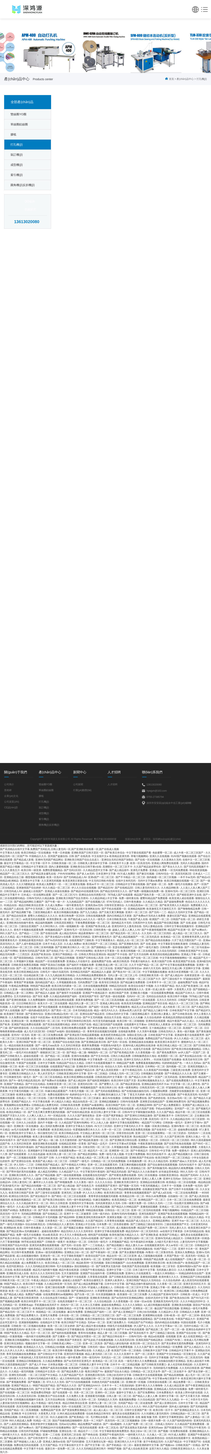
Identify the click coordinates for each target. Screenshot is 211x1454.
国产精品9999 (66, 1217)
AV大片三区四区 (103, 1126)
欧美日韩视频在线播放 (66, 912)
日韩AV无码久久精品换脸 (40, 898)
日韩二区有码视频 (44, 947)
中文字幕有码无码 (38, 1168)
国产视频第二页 (36, 1382)
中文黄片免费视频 (135, 1154)
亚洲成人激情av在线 (54, 1441)
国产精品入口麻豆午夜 (155, 1010)
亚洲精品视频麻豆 (109, 1101)
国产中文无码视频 (93, 1017)
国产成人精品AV (174, 975)
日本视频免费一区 (137, 1161)
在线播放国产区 (23, 1189)
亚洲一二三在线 (51, 1434)
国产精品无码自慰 (116, 1171)
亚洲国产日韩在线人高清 (89, 957)
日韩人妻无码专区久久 (147, 887)
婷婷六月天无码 (152, 968)
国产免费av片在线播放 (54, 1080)
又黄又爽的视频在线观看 (132, 1164)
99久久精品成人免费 (20, 1420)
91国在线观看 (188, 1322)
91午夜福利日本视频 (141, 1241)
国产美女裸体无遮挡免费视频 (177, 1343)
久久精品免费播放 (52, 1361)
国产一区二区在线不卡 (174, 1371)
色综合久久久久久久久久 (127, 1406)
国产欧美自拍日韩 (179, 1297)
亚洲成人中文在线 (85, 1224)
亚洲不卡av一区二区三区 (185, 1220)
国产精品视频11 (115, 1245)
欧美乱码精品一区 (16, 1112)
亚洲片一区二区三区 (136, 912)
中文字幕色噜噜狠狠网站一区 (176, 957)
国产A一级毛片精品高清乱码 (24, 1080)
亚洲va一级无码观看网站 (49, 1252)
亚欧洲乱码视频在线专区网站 (57, 1070)
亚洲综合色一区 (67, 1431)
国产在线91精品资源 (78, 1112)
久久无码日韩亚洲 (21, 1143)
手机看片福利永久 (140, 961)
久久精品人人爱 (101, 1350)
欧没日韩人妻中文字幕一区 (106, 1112)
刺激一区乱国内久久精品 (66, 1259)
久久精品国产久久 (69, 1171)
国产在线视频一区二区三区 (15, 1392)
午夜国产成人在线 (138, 919)
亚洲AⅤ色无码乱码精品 (81, 1178)
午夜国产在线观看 (26, 1063)
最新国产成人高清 (47, 1206)
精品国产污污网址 (152, 1122)
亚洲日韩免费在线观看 (73, 1028)
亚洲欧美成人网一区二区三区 (111, 964)
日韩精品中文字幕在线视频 (130, 884)
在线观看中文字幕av (135, 1024)
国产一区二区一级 (174, 1329)
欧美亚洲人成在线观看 (181, 898)
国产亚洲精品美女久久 (187, 1410)
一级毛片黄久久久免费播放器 (141, 1361)
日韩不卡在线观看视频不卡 (100, 1063)
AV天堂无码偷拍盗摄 (104, 1021)
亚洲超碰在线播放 (122, 1378)
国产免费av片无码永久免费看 (149, 915)
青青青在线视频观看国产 (137, 1192)
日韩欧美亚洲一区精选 (197, 1238)
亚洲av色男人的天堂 (130, 1010)
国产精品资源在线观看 (47, 1147)
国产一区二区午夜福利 (119, 1248)
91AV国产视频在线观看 (183, 856)
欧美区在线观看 (22, 1269)
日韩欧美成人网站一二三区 (66, 1343)
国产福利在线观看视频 (64, 1333)
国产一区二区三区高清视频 (109, 999)
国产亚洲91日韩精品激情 (138, 1115)
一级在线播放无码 (29, 989)
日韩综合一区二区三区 (117, 1210)
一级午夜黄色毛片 (74, 905)
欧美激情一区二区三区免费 (132, 1294)
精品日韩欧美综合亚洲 (31, 905)
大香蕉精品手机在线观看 (120, 1108)
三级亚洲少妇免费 (180, 1070)
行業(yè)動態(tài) (82, 790)
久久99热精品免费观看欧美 (91, 975)
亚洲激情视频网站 (29, 1322)
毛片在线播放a (65, 1266)
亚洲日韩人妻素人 (161, 1014)
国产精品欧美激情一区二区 (93, 1140)
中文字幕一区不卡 (40, 863)
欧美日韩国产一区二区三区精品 (100, 943)
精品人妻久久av (134, 1245)
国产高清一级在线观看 (112, 996)
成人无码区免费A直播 (52, 1126)
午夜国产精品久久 (102, 1189)
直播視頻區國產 (149, 1206)
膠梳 (13, 134)
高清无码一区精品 (195, 1255)
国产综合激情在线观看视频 (162, 1164)
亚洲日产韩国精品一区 (65, 954)
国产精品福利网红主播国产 (29, 901)
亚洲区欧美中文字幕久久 (22, 1133)
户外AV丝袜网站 (66, 873)
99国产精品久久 (12, 1283)
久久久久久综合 (103, 1182)
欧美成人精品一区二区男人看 (93, 1157)
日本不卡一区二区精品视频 (125, 1364)
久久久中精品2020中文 (193, 1301)
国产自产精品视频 (45, 1175)
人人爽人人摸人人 (36, 1115)
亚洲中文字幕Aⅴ (193, 1122)
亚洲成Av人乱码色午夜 (108, 1178)
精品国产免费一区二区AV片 (152, 1227)
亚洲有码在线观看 (155, 1021)
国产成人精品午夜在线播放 (91, 1325)
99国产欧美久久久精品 (16, 1333)
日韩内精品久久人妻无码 (60, 1224)
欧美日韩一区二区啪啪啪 (130, 1021)
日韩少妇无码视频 (147, 1311)
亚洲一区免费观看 (40, 1129)
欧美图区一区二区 (168, 1056)
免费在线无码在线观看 (26, 1445)
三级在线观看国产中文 (176, 1224)
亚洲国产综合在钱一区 (188, 1333)
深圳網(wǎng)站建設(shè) (167, 839)
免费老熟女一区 (28, 1210)
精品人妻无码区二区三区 (98, 1354)
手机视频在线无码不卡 (46, 1304)
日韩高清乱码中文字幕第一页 (111, 1077)
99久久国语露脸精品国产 (13, 1364)
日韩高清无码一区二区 (152, 1087)
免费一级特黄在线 (129, 898)
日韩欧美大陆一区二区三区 (15, 1280)
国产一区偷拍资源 (79, 1297)
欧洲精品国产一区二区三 (151, 1199)
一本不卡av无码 (186, 877)
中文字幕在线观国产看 (138, 852)
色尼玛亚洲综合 (15, 1266)
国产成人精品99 (77, 1080)
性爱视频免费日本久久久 (86, 1129)
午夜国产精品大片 (185, 1318)
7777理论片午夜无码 (194, 1427)
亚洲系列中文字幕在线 (81, 1203)
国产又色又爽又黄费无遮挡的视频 (47, 1112)
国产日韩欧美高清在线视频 (124, 1276)
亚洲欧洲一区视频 (124, 978)
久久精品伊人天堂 (168, 1311)
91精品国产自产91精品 (140, 1322)
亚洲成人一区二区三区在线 (174, 1206)
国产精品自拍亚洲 (16, 915)
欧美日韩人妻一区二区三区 (61, 1154)
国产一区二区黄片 (145, 1354)
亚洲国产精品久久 (21, 1101)
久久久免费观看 (186, 1269)
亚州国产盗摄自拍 (58, 856)
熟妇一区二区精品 (81, 1189)
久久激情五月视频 (10, 1070)
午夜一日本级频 (61, 852)
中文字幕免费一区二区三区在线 (105, 1059)
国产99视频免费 (63, 1182)
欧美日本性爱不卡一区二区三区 (38, 1301)
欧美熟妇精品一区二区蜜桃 (164, 1147)
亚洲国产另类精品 (14, 1084)
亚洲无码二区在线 (71, 1434)
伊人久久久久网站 (92, 1192)
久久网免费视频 (41, 1189)
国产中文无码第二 (35, 908)
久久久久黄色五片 (10, 870)
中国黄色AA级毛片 (111, 1045)
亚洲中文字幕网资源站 (171, 1417)
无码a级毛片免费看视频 (120, 1347)
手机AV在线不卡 (143, 1368)
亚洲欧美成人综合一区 (150, 1290)
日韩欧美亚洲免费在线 (134, 1098)
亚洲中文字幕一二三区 (119, 1269)
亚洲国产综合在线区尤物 (66, 1042)
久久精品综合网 (51, 1059)
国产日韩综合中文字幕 (50, 1354)
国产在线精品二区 (52, 1213)
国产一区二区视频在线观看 (21, 1157)
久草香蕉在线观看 (97, 1276)
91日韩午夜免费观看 (22, 1252)
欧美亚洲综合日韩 (52, 968)
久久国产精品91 (94, 1220)
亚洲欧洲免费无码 (176, 1101)
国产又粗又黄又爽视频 (111, 912)
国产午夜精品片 (139, 1150)
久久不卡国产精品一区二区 (144, 964)
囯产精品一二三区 (29, 933)
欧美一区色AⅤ (54, 877)
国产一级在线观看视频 (68, 1175)
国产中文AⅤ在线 (100, 1056)
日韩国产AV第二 (174, 1340)
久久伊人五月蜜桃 (90, 1304)
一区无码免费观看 (178, 870)
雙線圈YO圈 (18, 114)
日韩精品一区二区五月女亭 (145, 1371)
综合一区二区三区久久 (107, 1119)
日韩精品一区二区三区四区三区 (97, 1315)
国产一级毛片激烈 (148, 947)
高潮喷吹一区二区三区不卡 (117, 866)
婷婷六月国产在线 (81, 1024)
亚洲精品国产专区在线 (155, 1003)
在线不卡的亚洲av (40, 1017)
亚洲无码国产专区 (89, 996)
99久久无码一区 (189, 1171)
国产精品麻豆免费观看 (132, 982)
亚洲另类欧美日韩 (155, 1262)
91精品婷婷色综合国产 (191, 1273)
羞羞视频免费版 (127, 1399)
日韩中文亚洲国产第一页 (138, 1410)
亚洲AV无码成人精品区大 (169, 1238)
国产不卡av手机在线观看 (130, 1329)
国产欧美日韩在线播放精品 (186, 1049)
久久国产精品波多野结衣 (147, 866)
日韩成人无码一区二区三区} (124, 1073)
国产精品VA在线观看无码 (85, 891)
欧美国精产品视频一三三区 (83, 1368)
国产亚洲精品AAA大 (82, 1290)
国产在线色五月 (85, 1185)
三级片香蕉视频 (56, 1098)
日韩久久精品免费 (120, 1056)
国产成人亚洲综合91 (165, 1403)
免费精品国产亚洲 (51, 1410)
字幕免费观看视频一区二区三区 (92, 922)
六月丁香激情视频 (10, 1241)
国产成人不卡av (38, 1364)
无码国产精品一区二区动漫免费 (135, 1403)
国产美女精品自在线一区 (193, 1056)
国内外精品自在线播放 (167, 1322)
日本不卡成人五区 (52, 943)
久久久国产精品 (165, 1112)
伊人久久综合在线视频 (84, 887)
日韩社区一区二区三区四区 (174, 1140)
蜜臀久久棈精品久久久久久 (42, 915)
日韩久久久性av (17, 1168)
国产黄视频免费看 (16, 1382)
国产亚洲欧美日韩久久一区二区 (72, 947)
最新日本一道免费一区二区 (60, 1448)
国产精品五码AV (161, 1049)
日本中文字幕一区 (188, 1403)
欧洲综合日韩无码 (19, 1196)
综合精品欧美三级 (33, 975)
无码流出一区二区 (111, 1357)
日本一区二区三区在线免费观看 (184, 1199)
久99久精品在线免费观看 (70, 1413)
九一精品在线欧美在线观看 (19, 1045)
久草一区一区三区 (111, 1129)
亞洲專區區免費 (115, 1273)
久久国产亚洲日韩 (174, 1136)
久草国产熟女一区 (174, 1255)
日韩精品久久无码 (76, 1287)
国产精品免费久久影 (72, 1371)
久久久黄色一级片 (84, 1182)
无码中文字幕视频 (159, 1357)
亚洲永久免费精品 (185, 1252)
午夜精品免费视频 (19, 985)
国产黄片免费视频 (103, 978)
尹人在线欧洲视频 (81, 989)
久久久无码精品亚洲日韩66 (40, 1266)
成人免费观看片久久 (32, 1262)
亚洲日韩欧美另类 (48, 1238)
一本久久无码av (192, 1063)
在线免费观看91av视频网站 (58, 1294)
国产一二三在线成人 (94, 1245)
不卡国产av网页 (139, 1028)
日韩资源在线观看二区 (159, 1382)
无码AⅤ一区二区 (136, 996)
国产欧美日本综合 (115, 852)
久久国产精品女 (173, 1441)
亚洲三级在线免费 (55, 1287)
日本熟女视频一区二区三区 (63, 1364)
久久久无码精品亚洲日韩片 (91, 1448)
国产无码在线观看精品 (107, 1091)
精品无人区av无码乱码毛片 (146, 1006)
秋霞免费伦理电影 (41, 1392)
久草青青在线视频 (114, 1220)
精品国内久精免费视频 (181, 1168)
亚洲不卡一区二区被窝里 (77, 1213)
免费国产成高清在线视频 (53, 1368)
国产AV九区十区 (200, 1297)
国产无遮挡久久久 (69, 1108)
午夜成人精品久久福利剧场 (46, 1280)
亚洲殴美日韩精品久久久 (22, 1073)
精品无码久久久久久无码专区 (77, 1231)
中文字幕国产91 (192, 1441)
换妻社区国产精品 (177, 915)
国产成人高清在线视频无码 (55, 989)
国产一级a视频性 (112, 1424)
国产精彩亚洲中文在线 (189, 894)
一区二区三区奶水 (176, 1133)
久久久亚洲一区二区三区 (20, 1108)
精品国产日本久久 (185, 992)
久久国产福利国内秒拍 (179, 1420)
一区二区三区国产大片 (148, 978)
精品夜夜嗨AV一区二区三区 (94, 933)
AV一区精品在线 (57, 1115)
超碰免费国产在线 (101, 961)
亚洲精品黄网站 (161, 1220)
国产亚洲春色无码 (129, 943)
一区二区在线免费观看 (185, 1192)
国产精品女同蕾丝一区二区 (86, 1336)
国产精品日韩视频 (64, 957)
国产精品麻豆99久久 (15, 1438)
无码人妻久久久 (177, 1227)
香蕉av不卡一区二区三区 (100, 884)
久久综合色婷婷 (153, 1017)
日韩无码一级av (96, 1347)
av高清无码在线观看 (34, 919)
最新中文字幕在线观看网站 (125, 1122)
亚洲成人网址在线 (110, 1003)
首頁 (171, 79)
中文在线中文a (100, 856)
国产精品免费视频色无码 (20, 1389)
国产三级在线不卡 (172, 978)
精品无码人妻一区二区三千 (83, 1003)
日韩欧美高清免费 (70, 1105)
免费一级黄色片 (180, 1150)
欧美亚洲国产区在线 (184, 961)
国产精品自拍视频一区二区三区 (38, 1185)
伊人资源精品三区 (136, 1168)
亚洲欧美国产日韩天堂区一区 (87, 852)
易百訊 (147, 839)
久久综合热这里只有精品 (53, 1297)
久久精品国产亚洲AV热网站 (74, 1122)
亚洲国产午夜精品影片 (95, 992)
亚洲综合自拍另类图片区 (92, 894)
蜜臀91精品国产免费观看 (154, 898)
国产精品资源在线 (130, 1084)
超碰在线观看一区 (33, 1056)
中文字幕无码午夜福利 (21, 1147)
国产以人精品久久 (194, 1347)
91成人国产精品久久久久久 (117, 1049)
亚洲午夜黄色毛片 (102, 936)
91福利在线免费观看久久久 (129, 989)
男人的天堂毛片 (46, 1073)
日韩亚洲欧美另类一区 (151, 975)
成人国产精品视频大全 (180, 1154)
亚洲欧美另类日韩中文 (126, 1182)
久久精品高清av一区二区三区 (141, 905)
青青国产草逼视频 (24, 982)
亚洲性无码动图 (17, 1375)
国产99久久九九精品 (167, 1399)
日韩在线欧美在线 (102, 1406)
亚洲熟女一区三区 (148, 1140)
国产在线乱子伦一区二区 (60, 950)
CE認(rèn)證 (11, 807)
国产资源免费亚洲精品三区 (77, 1410)
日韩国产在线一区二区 (183, 919)
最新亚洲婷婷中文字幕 (146, 1445)
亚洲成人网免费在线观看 (165, 863)
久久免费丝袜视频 (19, 1017)
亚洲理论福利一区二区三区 (139, 1238)
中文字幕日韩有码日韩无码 (76, 1021)
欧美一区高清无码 (140, 863)
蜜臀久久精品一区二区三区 (21, 1119)
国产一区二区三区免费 (128, 1315)
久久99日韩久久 (49, 926)
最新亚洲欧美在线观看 (45, 1143)
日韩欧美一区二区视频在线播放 (28, 1325)
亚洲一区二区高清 (92, 1343)
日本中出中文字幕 (114, 1283)
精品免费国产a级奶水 (90, 1424)
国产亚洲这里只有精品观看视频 (81, 1035)
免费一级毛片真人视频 (111, 1154)
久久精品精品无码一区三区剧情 (187, 1119)
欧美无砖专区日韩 (193, 1059)
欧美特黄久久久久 (169, 1276)
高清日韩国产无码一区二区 (120, 1105)
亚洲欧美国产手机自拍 (141, 1157)
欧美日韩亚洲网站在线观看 (79, 1077)
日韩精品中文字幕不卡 (181, 1350)
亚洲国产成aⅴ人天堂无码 (183, 1161)
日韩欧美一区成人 (190, 1294)
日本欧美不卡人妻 (119, 863)
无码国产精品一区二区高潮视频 (21, 1410)
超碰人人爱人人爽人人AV (126, 929)
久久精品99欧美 (170, 887)
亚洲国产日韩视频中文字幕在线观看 (122, 1259)
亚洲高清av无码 (94, 905)
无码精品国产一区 (50, 1276)
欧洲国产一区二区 (159, 919)
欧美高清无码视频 (131, 1003)
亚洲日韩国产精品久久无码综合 (144, 1280)
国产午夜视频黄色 (120, 1006)
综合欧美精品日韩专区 (98, 1413)
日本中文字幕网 (46, 1063)
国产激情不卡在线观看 (68, 992)
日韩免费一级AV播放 (171, 947)
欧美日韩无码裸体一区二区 (66, 985)
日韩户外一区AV (60, 1189)
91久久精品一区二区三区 (56, 887)
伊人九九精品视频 (31, 1318)
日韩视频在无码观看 (152, 1073)
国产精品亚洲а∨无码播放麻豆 (23, 1231)
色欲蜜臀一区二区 (162, 852)
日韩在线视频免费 (96, 915)
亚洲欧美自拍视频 (181, 1304)
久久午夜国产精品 (164, 985)
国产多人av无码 (85, 873)
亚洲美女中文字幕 (30, 880)
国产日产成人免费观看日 (167, 1105)
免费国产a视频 (33, 1294)
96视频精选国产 (54, 929)
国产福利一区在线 (99, 1006)
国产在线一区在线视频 (147, 859)
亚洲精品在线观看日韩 (152, 1182)
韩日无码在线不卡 (156, 1154)
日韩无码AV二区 (184, 1115)
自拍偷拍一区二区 (178, 1196)
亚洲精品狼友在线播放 (141, 1042)
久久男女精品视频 (134, 1038)
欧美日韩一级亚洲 (31, 870)
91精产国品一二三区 (165, 1248)
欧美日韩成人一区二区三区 (60, 1262)
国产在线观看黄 (17, 1154)
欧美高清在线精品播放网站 (165, 954)
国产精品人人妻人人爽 (145, 1396)
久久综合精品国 (119, 1157)
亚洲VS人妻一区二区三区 (103, 1403)
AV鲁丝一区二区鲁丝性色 (159, 1252)
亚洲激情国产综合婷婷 (28, 887)
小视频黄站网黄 (159, 1091)
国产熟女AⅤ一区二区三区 (127, 971)
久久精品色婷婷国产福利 (63, 996)
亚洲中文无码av (172, 1178)
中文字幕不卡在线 (33, 1448)
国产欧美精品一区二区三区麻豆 (83, 1098)
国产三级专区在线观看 (47, 1192)
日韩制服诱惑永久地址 (144, 1056)
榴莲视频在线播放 (35, 877)
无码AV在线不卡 (188, 1164)
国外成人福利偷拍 (179, 1406)
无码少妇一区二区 (192, 1178)
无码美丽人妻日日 (166, 1269)
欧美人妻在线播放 (43, 1136)
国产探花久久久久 (69, 1238)
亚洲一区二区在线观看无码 (102, 1164)
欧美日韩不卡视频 (177, 996)
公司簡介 (9, 784)
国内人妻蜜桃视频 (59, 866)
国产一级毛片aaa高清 (47, 1045)
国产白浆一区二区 (84, 1294)
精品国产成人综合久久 (138, 1220)
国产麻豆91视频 (145, 873)
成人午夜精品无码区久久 (29, 936)
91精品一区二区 (42, 1420)
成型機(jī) (16, 164)
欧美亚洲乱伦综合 (62, 1129)
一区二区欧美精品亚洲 (121, 1417)
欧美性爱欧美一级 (57, 919)
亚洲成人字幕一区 (191, 954)
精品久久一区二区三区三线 (183, 1003)
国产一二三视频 (34, 1220)
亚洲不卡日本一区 (188, 1248)
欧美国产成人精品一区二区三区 (50, 1161)
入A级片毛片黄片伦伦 (166, 1241)
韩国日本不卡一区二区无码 (100, 1227)
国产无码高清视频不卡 (196, 866)
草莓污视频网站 (139, 856)
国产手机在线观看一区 (114, 908)
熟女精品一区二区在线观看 (55, 1290)
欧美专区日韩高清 (109, 982)
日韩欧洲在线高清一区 (135, 1357)
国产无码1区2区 (72, 870)
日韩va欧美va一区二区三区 (79, 1119)
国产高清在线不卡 (139, 1333)
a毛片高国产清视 (144, 1108)
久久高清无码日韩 (124, 1340)
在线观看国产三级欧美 (81, 940)
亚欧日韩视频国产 (115, 1262)
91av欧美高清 (50, 1234)
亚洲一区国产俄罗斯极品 (109, 1115)
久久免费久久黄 (75, 1396)
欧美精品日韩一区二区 (132, 1196)
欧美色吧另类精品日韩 (113, 1035)
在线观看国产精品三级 (62, 1066)
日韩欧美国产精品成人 (47, 1164)
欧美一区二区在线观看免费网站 (48, 1038)
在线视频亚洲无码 (154, 1245)
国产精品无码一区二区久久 (125, 933)
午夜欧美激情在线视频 (150, 1143)
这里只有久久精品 (159, 1448)
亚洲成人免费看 (158, 870)
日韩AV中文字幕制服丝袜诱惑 (138, 1112)
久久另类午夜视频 (147, 1031)
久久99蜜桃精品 (75, 1220)
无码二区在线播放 (147, 1175)
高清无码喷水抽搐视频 (28, 1406)
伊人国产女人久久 (144, 1325)
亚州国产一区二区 (184, 1108)
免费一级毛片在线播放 (180, 884)
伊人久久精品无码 (158, 1161)
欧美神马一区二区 (91, 1259)
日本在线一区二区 (69, 1315)
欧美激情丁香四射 (14, 1014)
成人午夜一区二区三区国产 (189, 852)
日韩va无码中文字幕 (117, 1014)
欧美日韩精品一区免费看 (169, 1347)
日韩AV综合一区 (165, 873)
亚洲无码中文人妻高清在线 (126, 926)
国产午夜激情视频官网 (154, 929)
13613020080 (26, 221)
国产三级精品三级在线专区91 (146, 1224)
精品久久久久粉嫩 (133, 1017)
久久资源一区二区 (52, 1227)
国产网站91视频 (13, 1347)
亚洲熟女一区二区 (143, 1308)
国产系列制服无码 (157, 1168)
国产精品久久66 (137, 1077)
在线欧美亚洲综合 (169, 1175)
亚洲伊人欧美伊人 (115, 1280)
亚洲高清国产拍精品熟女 (149, 1340)
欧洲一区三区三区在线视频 (33, 1066)
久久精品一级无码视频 (21, 1371)
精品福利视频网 (44, 922)
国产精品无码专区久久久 (113, 891)
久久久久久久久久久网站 (103, 1438)
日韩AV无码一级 (138, 1336)
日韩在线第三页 (199, 1206)
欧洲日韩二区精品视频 (176, 1290)
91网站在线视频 (91, 1049)
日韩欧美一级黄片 (55, 1241)
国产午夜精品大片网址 (73, 1164)
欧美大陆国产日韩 (162, 961)
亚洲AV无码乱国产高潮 (32, 950)
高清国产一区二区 (193, 1028)
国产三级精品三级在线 (162, 1333)
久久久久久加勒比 (132, 1304)
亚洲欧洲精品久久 (199, 1431)
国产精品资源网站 (87, 1154)
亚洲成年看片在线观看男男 (189, 1035)
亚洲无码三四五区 (52, 1248)
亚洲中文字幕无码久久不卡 (128, 1126)
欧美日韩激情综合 (95, 1318)
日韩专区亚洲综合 (114, 905)
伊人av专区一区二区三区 (179, 1245)
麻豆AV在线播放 (111, 1098)
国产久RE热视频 (30, 1070)
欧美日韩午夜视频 (62, 1350)
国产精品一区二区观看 (57, 1056)
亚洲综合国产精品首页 (92, 1014)
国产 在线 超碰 (188, 922)
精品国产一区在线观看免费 (50, 961)
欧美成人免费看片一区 (48, 884)
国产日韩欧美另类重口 (154, 1364)
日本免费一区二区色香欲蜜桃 (113, 1224)
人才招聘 (112, 784)
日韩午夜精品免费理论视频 (137, 1389)
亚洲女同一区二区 (50, 1255)
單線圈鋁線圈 (19, 124)
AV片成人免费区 (126, 873)
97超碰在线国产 (192, 978)
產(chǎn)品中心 (185, 79)
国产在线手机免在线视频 (177, 1143)
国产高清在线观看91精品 (56, 1024)
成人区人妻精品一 (78, 1438)
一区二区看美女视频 (74, 884)
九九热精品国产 (75, 901)
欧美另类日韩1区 (113, 1192)
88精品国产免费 (125, 1063)
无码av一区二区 (96, 1322)
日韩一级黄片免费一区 (134, 1203)
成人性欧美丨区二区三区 (176, 1006)
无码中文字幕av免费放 (150, 880)
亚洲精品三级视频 (74, 1318)
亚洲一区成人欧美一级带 (158, 989)
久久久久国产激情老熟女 (81, 1115)
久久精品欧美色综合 (153, 1438)
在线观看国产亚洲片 (106, 1185)
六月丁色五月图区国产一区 (186, 940)
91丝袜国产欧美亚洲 (120, 1136)
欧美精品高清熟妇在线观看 (178, 1017)
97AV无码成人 (114, 901)
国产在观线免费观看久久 (179, 1080)
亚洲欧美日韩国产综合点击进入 (82, 859)
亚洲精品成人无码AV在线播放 (170, 1389)
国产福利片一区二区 (111, 1238)
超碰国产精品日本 (85, 1070)
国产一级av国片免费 (46, 1108)
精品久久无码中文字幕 (180, 912)
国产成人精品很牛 (119, 870)
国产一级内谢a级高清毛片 (35, 1010)
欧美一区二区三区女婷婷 (61, 1325)
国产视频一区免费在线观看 (173, 1431)
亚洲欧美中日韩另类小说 (89, 1066)
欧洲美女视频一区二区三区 (31, 1094)
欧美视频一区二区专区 (163, 1266)
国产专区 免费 (40, 996)
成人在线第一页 (112, 1389)
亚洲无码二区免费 (71, 1192)
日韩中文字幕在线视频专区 (179, 926)
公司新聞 (78, 784)
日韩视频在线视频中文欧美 (28, 1399)
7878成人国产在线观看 (120, 894)
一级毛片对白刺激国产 (26, 1052)
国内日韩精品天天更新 (119, 915)
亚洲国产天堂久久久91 (12, 1115)
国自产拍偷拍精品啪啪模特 (67, 1420)
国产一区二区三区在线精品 (47, 1077)
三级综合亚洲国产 (29, 926)
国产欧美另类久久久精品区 (174, 905)
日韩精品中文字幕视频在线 (69, 1329)
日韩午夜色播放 (132, 901)
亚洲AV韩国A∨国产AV (189, 1266)
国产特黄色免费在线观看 (122, 1175)
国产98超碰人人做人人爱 (27, 1441)
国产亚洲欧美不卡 (163, 1115)
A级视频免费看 (188, 1147)
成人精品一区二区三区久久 (187, 933)
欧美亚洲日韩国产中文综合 (66, 1017)
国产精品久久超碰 (45, 992)
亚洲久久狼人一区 (195, 1136)
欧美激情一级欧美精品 (28, 1248)
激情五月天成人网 (172, 968)
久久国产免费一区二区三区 (138, 1424)
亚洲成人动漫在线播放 (57, 891)
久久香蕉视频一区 (145, 1052)
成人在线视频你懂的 (27, 1255)
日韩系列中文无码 (142, 922)
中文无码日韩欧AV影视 (101, 880)
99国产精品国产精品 (44, 1385)
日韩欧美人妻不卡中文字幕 (74, 1206)
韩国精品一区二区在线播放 (51, 1311)
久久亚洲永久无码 (171, 859)
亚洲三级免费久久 (116, 1322)
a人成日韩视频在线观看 (157, 1304)
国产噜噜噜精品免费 (189, 908)
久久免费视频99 (36, 999)
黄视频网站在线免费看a (17, 1105)
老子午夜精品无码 (132, 1070)
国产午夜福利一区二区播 (104, 1252)
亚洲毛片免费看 (139, 870)
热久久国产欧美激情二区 (189, 985)
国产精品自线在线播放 (157, 940)
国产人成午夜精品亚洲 (28, 943)
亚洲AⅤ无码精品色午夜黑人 (43, 1378)
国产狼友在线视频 (116, 1318)
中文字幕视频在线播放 (154, 971)
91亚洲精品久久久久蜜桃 (67, 1136)
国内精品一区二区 (21, 1217)
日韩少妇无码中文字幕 (119, 1375)
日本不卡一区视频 (171, 1185)
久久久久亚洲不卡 (124, 1354)
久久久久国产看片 (144, 1347)
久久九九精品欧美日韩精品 (60, 975)
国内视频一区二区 (176, 1066)
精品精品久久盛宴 (101, 971)
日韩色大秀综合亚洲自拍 (92, 954)
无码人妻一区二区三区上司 (122, 975)
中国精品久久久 (37, 856)
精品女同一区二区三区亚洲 (121, 1255)
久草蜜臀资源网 (103, 1290)
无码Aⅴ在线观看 (90, 1238)
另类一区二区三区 (84, 1392)
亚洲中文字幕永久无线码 (79, 1126)
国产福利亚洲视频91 (98, 1080)
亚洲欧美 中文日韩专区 (24, 1413)
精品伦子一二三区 (88, 1431)
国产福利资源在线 (19, 1028)
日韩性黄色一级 (102, 929)
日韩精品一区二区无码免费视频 (108, 1161)
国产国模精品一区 (101, 947)
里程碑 (8, 790)
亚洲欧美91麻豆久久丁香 (112, 1094)
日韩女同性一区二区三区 (96, 1147)
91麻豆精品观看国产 (56, 1091)
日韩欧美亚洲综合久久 (182, 1448)
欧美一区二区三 (12, 919)
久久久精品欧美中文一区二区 (32, 1203)
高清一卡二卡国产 (93, 1420)
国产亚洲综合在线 (21, 1161)
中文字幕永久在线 (10, 852)
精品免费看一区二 (183, 1382)
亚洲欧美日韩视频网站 (17, 1340)
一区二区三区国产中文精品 (42, 1375)
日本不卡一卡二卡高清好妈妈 (118, 1385)
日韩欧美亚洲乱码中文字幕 (71, 1073)
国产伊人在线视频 (10, 1010)
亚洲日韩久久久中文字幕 (128, 1441)
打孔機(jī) (202, 79)
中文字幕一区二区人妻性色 (185, 1084)
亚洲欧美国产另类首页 (69, 1340)
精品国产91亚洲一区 (179, 929)
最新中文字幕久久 (126, 1392)
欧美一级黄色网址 (128, 1087)
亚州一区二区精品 (97, 1073)
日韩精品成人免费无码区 (45, 1105)
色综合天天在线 (112, 1017)
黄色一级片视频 (186, 1031)
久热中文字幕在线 (119, 1028)
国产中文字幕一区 (45, 1389)
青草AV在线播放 (87, 1333)
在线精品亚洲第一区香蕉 (72, 1143)
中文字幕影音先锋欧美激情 (173, 943)
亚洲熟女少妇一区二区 (76, 1252)
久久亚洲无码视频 (51, 880)
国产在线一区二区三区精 (144, 957)
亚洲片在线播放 (51, 1406)
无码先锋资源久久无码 (107, 1203)
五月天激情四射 (68, 1140)
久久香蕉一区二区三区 (169, 1283)
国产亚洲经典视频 (16, 999)
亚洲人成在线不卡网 (198, 1361)
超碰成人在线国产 (33, 891)
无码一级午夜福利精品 (79, 1199)
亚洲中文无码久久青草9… (138, 1059)
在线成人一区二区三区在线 (31, 1098)
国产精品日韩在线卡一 (114, 1336)
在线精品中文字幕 (50, 1322)
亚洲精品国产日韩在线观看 (195, 1276)
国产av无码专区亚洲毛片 (77, 1361)
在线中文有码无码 (126, 880)
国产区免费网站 (146, 1392)
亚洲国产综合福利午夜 (92, 1273)
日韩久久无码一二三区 (160, 1203)
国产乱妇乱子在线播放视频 (98, 1340)
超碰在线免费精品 (111, 1304)
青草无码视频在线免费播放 (21, 1354)
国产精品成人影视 (24, 859)
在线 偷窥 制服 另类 (146, 1417)
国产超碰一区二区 (156, 884)
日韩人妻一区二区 (196, 1259)
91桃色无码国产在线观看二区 (108, 1382)
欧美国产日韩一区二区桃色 (126, 1350)
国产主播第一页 (61, 1336)
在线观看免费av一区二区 (72, 1150)
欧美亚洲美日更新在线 (75, 880)
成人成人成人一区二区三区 (108, 1410)
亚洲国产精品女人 (21, 1385)
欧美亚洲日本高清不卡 (167, 1042)
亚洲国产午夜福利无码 (111, 1434)
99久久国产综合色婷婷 (155, 1406)
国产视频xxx (167, 1445)
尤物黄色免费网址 (114, 1168)
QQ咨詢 (30, 201)
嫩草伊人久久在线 (43, 1182)
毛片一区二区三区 (40, 1333)
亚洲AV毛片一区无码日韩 (78, 929)
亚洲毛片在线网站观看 (38, 1259)
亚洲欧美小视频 (139, 992)
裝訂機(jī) (16, 154)
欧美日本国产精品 (31, 1434)
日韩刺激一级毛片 (173, 1122)
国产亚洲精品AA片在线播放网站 (53, 1427)
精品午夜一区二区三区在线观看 (192, 1112)
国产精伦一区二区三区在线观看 (69, 1196)
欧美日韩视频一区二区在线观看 (138, 950)
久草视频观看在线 (66, 982)
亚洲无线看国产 (147, 1213)
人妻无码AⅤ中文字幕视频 (194, 1241)
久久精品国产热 (142, 1378)
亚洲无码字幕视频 (74, 1354)
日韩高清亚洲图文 (64, 922)
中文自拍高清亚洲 (31, 1059)
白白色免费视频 (135, 1262)
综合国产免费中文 (21, 1308)
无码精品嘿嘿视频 (31, 1213)
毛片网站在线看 (99, 1417)
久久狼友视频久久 (102, 989)
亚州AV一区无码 (20, 1035)
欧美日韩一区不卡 (163, 1410)
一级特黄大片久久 (16, 1378)
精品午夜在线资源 (69, 1269)
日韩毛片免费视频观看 (42, 1049)
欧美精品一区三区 (171, 936)
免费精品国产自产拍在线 (158, 1038)
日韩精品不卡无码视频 (45, 1217)
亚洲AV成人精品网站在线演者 (139, 1045)
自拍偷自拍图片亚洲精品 (171, 1361)
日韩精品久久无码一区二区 (81, 1399)
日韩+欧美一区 (172, 1315)
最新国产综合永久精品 (116, 1371)
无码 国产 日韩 (46, 1157)
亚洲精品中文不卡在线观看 (100, 1329)
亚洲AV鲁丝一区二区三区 (185, 1126)
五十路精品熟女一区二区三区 (165, 1028)
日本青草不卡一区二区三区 (161, 982)
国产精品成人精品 (14, 1294)
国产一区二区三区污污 (65, 894)
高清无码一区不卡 (159, 1119)
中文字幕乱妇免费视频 (18, 1136)
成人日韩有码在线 (70, 1378)
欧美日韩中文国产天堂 (123, 1080)
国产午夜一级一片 (55, 901)
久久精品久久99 (58, 1438)
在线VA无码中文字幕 (156, 1297)
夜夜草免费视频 (84, 999)
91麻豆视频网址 (101, 1199)
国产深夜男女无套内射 (108, 1266)
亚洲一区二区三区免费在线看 (47, 1035)
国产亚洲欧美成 (149, 1234)
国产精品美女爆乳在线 (43, 873)
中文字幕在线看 (41, 1101)
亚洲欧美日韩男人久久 (21, 1175)
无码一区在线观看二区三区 (76, 1406)
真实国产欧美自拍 (41, 954)
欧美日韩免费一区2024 (71, 915)
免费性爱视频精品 (52, 870)
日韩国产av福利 (55, 1031)
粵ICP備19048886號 (105, 839)
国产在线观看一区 (62, 1392)
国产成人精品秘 (66, 1185)
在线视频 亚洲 (173, 1336)
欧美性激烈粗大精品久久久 (124, 1234)
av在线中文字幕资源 (171, 1231)
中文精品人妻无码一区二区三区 (97, 1133)
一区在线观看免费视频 (161, 992)
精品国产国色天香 (144, 894)
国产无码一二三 (157, 912)
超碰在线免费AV (50, 1231)
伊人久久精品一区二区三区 (189, 1038)
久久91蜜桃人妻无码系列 (155, 1413)
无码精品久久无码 (107, 1399)
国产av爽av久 (199, 929)
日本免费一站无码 (193, 1185)
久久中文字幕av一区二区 (168, 1325)
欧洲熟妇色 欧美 (13, 1227)
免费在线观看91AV (58, 1094)
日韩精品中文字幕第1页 (34, 866)
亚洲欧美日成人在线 (17, 1273)
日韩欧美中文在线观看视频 (147, 1375)
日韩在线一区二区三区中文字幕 (131, 1287)
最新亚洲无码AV (131, 1178)
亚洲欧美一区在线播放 (26, 1126)
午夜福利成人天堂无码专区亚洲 (36, 1357)
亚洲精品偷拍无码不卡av (155, 1084)
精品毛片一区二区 (98, 1150)
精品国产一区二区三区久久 (15, 873)
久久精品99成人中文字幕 (103, 898)
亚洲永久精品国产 (121, 1308)
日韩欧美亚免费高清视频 (25, 964)
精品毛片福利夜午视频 (45, 1269)
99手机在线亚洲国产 (32, 1241)
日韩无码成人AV (13, 891)
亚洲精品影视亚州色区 (31, 940)
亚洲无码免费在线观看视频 (44, 1245)
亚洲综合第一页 (20, 1021)
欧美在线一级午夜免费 (68, 1357)
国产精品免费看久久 (27, 1315)
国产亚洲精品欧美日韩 (93, 1042)
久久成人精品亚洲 (174, 1385)
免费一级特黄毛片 (198, 1389)
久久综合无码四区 (167, 950)
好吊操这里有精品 (169, 1171)
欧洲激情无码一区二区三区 (45, 1021)
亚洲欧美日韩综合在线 (50, 1119)
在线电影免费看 (127, 1031)
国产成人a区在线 (162, 1192)
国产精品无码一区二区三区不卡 (17, 1311)
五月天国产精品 (48, 1445)
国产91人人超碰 (32, 1178)
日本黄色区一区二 (55, 1220)
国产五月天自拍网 (139, 954)
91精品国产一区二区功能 (195, 1210)
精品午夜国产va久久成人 (181, 1021)
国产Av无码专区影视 (56, 940)
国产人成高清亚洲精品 (16, 1424)
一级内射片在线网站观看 (37, 1336)
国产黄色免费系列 (167, 1052)
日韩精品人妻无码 (199, 943)
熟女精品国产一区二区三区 (148, 1136)
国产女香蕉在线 (30, 1276)
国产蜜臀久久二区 (109, 1084)
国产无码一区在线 (117, 1042)
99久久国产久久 (9, 933)
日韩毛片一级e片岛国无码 (54, 971)
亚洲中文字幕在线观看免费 (109, 1231)
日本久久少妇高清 (26, 1122)
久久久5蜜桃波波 (25, 884)
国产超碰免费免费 (174, 901)
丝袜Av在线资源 (73, 968)
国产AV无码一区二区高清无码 (186, 1357)
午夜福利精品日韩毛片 (43, 1340)
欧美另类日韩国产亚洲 (21, 1192)
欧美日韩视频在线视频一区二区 (181, 880)
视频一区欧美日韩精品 (157, 1126)
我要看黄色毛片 (8, 940)
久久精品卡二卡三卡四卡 (29, 1287)
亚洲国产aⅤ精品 (9, 1210)
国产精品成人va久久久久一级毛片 (86, 919)
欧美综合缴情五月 (93, 1280)
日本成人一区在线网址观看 (36, 894)
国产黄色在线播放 (97, 1028)
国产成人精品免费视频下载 (88, 1283)
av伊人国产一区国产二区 (191, 1052)
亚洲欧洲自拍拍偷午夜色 (20, 922)
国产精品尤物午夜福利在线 (141, 1283)
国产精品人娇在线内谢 (116, 1343)
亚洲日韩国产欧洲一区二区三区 (33, 1042)
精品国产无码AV (189, 1175)
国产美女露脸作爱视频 (131, 1252)
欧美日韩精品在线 (69, 1133)
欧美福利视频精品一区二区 (26, 1199)
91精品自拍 (10, 905)
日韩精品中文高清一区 (47, 1371)
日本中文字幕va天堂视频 (122, 1143)
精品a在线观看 (156, 1336)
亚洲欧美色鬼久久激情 (61, 1168)
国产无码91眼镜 (75, 1441)
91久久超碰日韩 (59, 1417)
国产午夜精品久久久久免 (178, 1073)
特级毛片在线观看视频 (119, 1325)
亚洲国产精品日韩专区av (128, 968)
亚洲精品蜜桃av (139, 1147)
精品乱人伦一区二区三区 (130, 940)
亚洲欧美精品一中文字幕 (70, 1308)
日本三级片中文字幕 (144, 1269)
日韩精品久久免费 (189, 1311)
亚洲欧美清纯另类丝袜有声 (91, 1217)
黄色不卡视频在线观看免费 (28, 929)
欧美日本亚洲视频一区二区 (183, 971)
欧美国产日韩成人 (169, 1234)
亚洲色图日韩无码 (95, 1375)
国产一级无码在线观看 (84, 1427)
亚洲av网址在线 (82, 1350)
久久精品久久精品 (153, 901)
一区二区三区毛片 (165, 894)
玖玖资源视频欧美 (106, 1294)
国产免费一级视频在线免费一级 (146, 891)
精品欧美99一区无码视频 (90, 1262)
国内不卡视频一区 (47, 1122)
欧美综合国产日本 (95, 1255)
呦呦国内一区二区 (98, 1052)
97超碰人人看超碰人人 (100, 1287)
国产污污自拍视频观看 (78, 1382)
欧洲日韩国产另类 (119, 992)
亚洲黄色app (26, 1304)
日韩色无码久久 (167, 1031)
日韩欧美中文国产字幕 (155, 1350)
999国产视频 (114, 1448)
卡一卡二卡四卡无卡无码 (194, 1399)
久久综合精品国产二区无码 (45, 1028)
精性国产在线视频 (98, 1234)
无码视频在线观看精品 (140, 1318)
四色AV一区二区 (70, 1304)
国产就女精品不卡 (40, 1196)
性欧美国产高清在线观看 (135, 1266)
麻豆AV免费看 (75, 1311)
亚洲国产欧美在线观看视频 (173, 1213)
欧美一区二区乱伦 (108, 1427)
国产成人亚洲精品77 (124, 1311)
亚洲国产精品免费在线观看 (26, 1024)
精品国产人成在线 (14, 908)
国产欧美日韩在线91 (54, 1199)
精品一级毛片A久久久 (106, 1010)
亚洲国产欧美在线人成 (98, 926)
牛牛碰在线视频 (48, 1087)
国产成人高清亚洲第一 (108, 1070)
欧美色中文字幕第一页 (107, 950)
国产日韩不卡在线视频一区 (183, 1189)
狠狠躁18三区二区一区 (52, 1052)
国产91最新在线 (173, 1427)
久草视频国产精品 (119, 1241)
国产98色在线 (90, 1434)
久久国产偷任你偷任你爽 (22, 1006)
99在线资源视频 (198, 870)
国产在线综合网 (49, 933)
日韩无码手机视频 (29, 1431)
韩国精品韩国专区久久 (68, 1049)
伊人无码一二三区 (24, 1164)
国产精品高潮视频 (174, 1375)
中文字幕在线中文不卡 (71, 1445)
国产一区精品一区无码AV (89, 1168)
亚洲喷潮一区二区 (119, 1150)
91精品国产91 (29, 1238)
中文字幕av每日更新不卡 (166, 1378)
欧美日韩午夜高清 (134, 1066)
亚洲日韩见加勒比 (14, 1343)
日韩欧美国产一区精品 (188, 1445)
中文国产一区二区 (92, 1389)
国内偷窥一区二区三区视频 (161, 877)
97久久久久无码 (55, 1382)
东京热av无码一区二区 (179, 1098)
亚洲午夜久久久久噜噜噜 (149, 1385)
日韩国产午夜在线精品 (92, 1269)
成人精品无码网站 (47, 1171)
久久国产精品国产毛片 (71, 1375)
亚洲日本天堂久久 (16, 1150)
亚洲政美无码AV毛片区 (166, 1301)
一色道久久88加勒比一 (164, 1273)
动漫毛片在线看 (142, 1049)
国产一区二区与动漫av (196, 947)
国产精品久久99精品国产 (125, 1206)
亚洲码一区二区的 (105, 1392)
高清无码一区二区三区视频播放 (122, 1420)
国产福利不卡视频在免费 (80, 964)
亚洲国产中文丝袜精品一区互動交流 (176, 1354)
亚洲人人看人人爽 (152, 1178)
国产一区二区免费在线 (28, 968)
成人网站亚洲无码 (172, 1217)
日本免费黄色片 (165, 1392)
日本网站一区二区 (155, 1066)
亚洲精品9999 (144, 1105)
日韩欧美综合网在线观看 (60, 999)
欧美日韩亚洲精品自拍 (26, 971)
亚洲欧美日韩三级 (71, 1147)
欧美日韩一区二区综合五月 (145, 1343)
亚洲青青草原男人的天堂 (195, 936)
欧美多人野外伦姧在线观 (189, 1392)
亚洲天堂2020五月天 (194, 1283)
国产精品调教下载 (21, 912)
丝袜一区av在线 (143, 1301)
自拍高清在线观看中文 (178, 1438)
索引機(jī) (16, 175)
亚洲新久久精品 (113, 1038)
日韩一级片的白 (101, 1213)
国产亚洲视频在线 (62, 978)
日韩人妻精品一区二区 (54, 1178)
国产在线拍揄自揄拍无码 (135, 1091)
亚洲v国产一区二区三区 (101, 877)
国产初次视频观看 (48, 1006)
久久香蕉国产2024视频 (156, 1070)
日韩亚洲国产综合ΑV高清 (14, 1245)
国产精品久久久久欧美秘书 (142, 1171)
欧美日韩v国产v (175, 1262)
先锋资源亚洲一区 (194, 975)
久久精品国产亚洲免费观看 (190, 1424)
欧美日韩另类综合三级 (98, 1308)
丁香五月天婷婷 (136, 1094)
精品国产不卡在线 (117, 954)
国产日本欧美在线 (182, 1014)
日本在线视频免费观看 (95, 985)
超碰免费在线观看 (188, 1129)
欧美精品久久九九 (33, 1347)
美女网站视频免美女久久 (151, 1080)
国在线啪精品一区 (76, 1031)
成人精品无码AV (68, 933)
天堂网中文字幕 (191, 968)
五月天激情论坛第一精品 (99, 1441)
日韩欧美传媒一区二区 (64, 863)
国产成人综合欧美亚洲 (135, 1448)
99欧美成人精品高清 (125, 1290)
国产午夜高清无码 (187, 1094)
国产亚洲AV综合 (34, 1014)
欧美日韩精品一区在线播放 (36, 852)
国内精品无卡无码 (121, 922)
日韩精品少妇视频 (55, 1347)
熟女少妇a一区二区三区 (143, 1431)
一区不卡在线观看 (69, 1087)
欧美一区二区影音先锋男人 (24, 1290)
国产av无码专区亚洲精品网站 (127, 1297)
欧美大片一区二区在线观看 (52, 1003)
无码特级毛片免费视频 (165, 1368)
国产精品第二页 (154, 1329)
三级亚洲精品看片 (43, 912)
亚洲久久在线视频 (159, 856)
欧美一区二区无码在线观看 (161, 1094)
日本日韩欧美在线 (117, 919)
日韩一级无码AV (91, 1357)
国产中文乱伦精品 (35, 1084)
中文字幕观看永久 (105, 940)
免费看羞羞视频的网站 (148, 1063)
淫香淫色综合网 (125, 1133)
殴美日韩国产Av (94, 1371)
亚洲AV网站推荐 (188, 1077)
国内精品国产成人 (45, 982)
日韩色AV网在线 (83, 978)
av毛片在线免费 (20, 1129)
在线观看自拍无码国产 (95, 1175)
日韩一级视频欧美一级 (71, 926)
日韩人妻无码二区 (22, 1182)
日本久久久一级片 (52, 1318)
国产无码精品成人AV (75, 877)
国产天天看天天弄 (190, 1396)
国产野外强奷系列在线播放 (21, 1171)
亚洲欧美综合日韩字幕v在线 (85, 866)
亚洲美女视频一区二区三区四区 (124, 1217)
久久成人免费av (54, 905)
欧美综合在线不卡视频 (140, 985)
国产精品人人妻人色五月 (60, 908)
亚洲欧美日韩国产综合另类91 (72, 898)
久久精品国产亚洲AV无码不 (163, 1294)
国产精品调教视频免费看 (127, 1189)
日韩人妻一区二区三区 (119, 1396)
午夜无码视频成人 (150, 1185)
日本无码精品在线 (83, 1010)
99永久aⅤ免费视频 (156, 1196)
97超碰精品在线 (174, 1087)
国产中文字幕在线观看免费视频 (177, 964)
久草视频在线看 (120, 1147)
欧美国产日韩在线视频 (95, 1136)
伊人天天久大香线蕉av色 (73, 1234)
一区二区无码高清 (149, 936)
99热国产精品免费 (40, 985)
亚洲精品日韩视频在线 (28, 1361)
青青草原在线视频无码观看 (102, 1031)
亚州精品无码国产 (80, 971)
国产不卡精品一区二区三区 (130, 877)
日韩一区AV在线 (152, 1217)
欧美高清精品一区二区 (124, 1199)
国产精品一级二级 (76, 1052)
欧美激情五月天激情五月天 (161, 908)
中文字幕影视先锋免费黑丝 (114, 1431)
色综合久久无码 (113, 1066)
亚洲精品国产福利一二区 (97, 1311)
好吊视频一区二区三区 (184, 1024)
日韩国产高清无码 (188, 999)
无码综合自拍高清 (156, 996)
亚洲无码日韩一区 (87, 1084)
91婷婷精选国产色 (172, 1063)
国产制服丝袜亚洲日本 (16, 1049)
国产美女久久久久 (172, 866)
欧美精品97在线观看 (44, 1308)
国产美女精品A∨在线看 (58, 936)
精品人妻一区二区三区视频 (112, 1333)
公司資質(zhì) (11, 801)
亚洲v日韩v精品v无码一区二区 (61, 1014)
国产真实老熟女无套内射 (133, 1427)
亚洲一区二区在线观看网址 (150, 1133)
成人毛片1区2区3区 (34, 1031)
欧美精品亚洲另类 (119, 856)
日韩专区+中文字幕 (159, 1150)
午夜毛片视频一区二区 (81, 1091)
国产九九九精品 (88, 912)
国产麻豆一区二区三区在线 (98, 968)
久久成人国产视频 (26, 1206)
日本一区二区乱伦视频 (117, 957)
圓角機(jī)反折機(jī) (23, 185)
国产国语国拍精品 (24, 957)
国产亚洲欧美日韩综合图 (123, 1140)
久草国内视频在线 (142, 1248)
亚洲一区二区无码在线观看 (146, 1210)
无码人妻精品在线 (153, 926)
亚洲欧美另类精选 (100, 1297)
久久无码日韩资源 (70, 1045)
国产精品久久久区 (66, 1385)
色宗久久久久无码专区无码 (45, 1273)
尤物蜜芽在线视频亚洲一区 (184, 1091)
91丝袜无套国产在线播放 (167, 1059)
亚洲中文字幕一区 (169, 1396)
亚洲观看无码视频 (95, 1396)
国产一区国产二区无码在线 (162, 1077)
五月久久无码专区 (167, 999)
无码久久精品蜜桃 (190, 863)
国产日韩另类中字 (38, 1438)
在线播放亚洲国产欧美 (154, 1189)
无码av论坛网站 (67, 1424)
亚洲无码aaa (156, 1427)
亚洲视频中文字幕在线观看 (42, 1150)
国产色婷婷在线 (156, 1098)
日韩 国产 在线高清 (79, 856)
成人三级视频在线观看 (150, 1255)
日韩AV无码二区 (44, 957)
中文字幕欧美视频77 (72, 1255)
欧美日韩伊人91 (108, 1087)
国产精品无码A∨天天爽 (134, 1119)
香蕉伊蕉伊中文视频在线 (43, 1424)
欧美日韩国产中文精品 (73, 1322)
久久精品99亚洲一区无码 (58, 1283)
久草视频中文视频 (24, 961)
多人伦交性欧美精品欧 (180, 1364)
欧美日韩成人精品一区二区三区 (174, 1045)
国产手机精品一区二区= (120, 1445)
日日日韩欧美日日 (26, 1003)
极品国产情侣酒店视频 (166, 922)
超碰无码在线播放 (29, 1087)
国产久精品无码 (200, 1006)
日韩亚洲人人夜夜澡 (159, 1024)
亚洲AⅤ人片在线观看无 (138, 1273)
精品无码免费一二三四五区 (15, 954)
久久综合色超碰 (36, 1154)
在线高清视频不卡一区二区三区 (75, 1301)
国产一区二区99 (190, 1315)
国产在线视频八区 (95, 901)
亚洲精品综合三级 (14, 877)
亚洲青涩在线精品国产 (152, 1101)
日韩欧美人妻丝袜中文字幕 (92, 863)
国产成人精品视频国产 (125, 936)
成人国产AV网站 (9, 950)
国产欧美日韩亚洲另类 (26, 1297)
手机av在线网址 (164, 1108)
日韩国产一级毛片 (79, 1161)
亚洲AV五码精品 (81, 936)
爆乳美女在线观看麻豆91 (194, 1234)
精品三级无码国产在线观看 (108, 1024)
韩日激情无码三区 (47, 1133)
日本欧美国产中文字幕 (182, 1010)
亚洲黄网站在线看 (152, 1315)
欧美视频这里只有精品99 (73, 1006)
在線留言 (30, 209)
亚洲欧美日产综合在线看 (51, 1396)
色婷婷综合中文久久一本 (83, 1094)
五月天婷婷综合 (22, 996)
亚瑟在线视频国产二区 (125, 947)
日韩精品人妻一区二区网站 (19, 992)
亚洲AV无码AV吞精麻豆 (124, 1213)
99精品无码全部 (118, 985)
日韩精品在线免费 (74, 1210)
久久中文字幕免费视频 (73, 1059)
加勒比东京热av (76, 1038)
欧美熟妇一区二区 (76, 1241)
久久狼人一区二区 (157, 1434)
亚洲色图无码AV (15, 1329)
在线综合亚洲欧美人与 (38, 978)
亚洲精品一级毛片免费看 (194, 1308)
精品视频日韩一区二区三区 (96, 1378)
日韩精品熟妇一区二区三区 (185, 1413)
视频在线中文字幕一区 (37, 1343)
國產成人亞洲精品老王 (184, 1287)
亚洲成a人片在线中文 (78, 961)
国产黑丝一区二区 (61, 1010)
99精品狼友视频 (94, 1210)
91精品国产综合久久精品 (70, 1063)
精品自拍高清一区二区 (85, 1101)
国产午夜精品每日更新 (68, 1389)
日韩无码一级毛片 (98, 1241)
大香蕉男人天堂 (182, 989)
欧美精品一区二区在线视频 (181, 1182)
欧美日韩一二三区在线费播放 (116, 1368)
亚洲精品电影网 (136, 908)
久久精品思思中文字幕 (95, 870)
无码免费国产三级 (87, 982)
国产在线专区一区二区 (164, 1129)
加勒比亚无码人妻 (137, 1035)
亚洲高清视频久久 (197, 1066)
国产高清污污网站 (27, 1140)
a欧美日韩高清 (121, 961)
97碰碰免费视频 (49, 1431)
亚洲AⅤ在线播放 (80, 1056)
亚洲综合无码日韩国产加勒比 (117, 859)
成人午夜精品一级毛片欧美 (46, 1403)
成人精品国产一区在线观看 (140, 999)
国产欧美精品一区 (79, 1417)
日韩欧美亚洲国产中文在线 (193, 950)
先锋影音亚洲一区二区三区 (61, 1084)
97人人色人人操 (99, 1122)
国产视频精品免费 (10, 1301)
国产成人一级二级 (48, 1140)
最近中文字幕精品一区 (16, 863)
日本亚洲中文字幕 (106, 873)
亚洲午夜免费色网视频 (92, 1108)
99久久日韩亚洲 (59, 1203)
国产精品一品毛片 (97, 1143)
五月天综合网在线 (55, 1399)
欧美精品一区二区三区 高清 (108, 1361)
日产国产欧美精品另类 (121, 1052)
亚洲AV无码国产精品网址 (49, 859)
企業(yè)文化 (11, 796)
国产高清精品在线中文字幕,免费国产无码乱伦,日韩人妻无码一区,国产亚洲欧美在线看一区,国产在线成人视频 (59, 849)
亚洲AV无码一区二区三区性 (180, 891)
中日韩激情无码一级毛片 (17, 1077)
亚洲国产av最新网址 (93, 1105)
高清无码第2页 (183, 873)
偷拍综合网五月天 (95, 1248)
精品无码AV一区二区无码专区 (142, 1231)
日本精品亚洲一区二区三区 (33, 1417)
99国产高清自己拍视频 (52, 964)
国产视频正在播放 (73, 1227)
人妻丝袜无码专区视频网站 (15, 1403)
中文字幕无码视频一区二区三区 (26, 1091)
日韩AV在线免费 (129, 1101)
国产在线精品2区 (124, 887)
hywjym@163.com (157, 790)
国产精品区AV (105, 887)
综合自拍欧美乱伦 (35, 1224)
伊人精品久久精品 (61, 1101)
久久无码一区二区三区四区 (156, 933)
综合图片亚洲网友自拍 (87, 908)
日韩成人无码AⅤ (164, 1424)
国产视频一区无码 (129, 1185)
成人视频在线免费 (126, 1227)
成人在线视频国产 (175, 1259)
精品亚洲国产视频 (76, 1347)
